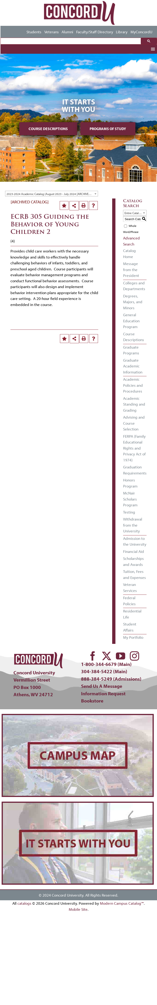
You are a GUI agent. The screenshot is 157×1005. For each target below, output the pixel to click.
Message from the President (131, 269)
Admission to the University (134, 541)
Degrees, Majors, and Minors (132, 301)
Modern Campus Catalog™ (122, 903)
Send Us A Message (101, 686)
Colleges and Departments (134, 285)
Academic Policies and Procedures (133, 385)
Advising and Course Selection (134, 423)
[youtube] (120, 656)
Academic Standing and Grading (134, 404)
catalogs (24, 903)
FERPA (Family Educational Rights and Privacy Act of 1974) (134, 448)
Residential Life (132, 613)
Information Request (103, 693)
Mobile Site (78, 909)
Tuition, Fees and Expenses (134, 574)
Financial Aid (133, 551)
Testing (129, 512)
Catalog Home (129, 253)
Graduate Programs (131, 350)
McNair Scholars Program (130, 499)
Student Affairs (129, 627)
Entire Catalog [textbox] (133, 213)
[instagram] (134, 656)
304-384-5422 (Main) (104, 671)
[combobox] (51, 193)
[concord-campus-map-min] (78, 717)
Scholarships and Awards (133, 561)
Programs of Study (108, 128)
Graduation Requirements (135, 469)
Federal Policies (129, 600)
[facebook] (92, 656)
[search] (72, 41)
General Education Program (131, 320)
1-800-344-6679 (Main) (106, 664)
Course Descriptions (48, 128)
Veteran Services (130, 587)
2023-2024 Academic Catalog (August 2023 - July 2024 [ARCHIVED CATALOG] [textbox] (52, 194)
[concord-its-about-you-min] (78, 804)
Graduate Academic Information (132, 366)
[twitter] (106, 656)
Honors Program (130, 482)
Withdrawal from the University (132, 525)
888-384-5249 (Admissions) (111, 679)
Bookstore (92, 701)
